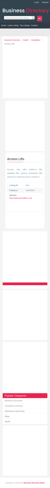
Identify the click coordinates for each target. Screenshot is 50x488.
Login (36, 2)
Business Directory (13, 40)
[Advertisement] (25, 71)
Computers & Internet (14, 406)
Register (45, 2)
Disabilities (36, 40)
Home (3, 25)
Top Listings (25, 25)
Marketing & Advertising (14, 411)
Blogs (7, 416)
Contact (34, 25)
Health (26, 40)
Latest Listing (13, 25)
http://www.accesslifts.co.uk (20, 198)
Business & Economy (13, 401)
